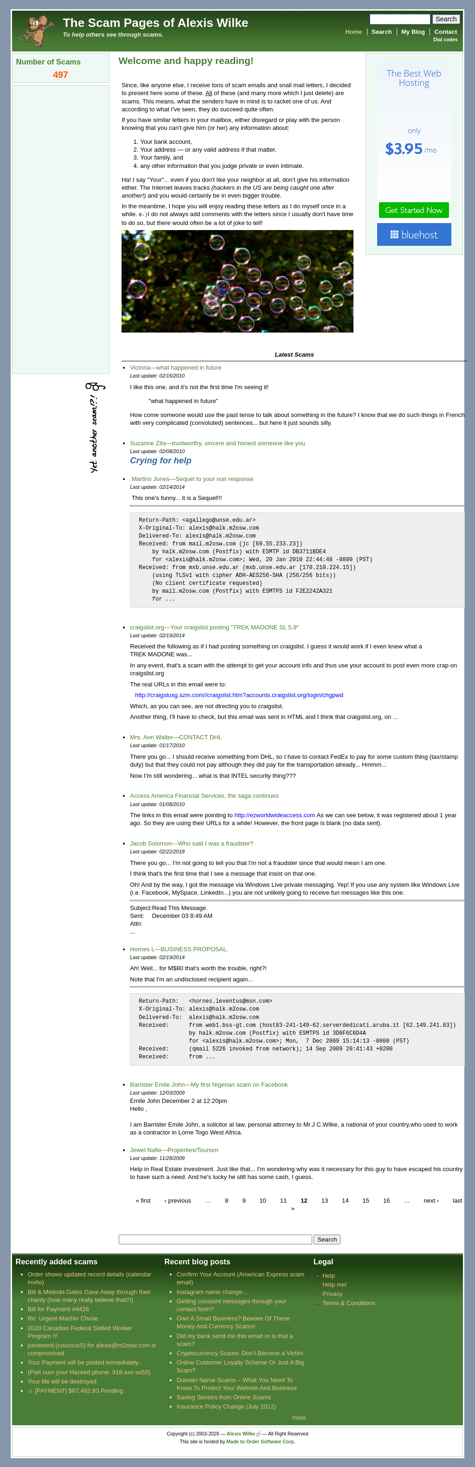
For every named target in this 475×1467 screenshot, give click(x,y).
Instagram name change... (212, 1291)
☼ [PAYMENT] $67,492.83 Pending (75, 1390)
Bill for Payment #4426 (58, 1308)
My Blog (413, 31)
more (299, 1417)
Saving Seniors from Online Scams (224, 1396)
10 (262, 1200)
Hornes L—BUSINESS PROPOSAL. (179, 948)
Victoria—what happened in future (175, 367)
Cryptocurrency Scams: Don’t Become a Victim (240, 1352)
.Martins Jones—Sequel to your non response (191, 478)
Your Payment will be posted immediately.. (84, 1361)
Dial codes (445, 39)
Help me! (334, 1284)
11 (283, 1200)
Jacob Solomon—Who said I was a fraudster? (191, 842)
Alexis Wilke (241, 1433)
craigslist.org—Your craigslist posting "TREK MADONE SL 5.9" (214, 626)
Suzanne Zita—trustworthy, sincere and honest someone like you (217, 442)
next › (431, 1200)
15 (366, 1200)
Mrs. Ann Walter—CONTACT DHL (176, 736)
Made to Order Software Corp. (260, 1441)
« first (143, 1200)
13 (324, 1200)
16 (386, 1200)
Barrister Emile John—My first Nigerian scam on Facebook (209, 1084)
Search (382, 31)
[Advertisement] (61, 229)
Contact (446, 31)
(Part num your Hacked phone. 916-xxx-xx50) (89, 1371)
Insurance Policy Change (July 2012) (226, 1406)
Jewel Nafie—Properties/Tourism (174, 1149)
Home (353, 31)
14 (345, 1200)
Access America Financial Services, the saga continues (204, 795)
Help (328, 1275)
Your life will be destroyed (62, 1380)
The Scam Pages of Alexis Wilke (156, 23)
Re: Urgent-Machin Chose (63, 1317)
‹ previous (178, 1200)
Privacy (332, 1293)
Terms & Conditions (348, 1302)
